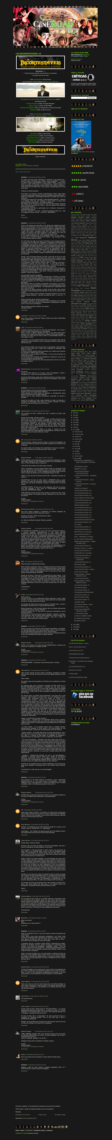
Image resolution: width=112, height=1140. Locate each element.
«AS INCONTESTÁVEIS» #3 (82, 562)
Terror (83, 398)
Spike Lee (81, 320)
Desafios (94, 373)
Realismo (73, 391)
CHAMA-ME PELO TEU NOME (80, 151)
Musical (86, 384)
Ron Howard (80, 315)
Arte (72, 360)
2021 (74, 412)
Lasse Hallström (86, 282)
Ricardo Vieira (25, 967)
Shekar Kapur (85, 319)
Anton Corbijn (93, 225)
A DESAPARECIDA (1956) (76, 654)
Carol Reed (89, 231)
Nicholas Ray (89, 297)
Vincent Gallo (93, 331)
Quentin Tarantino (87, 305)
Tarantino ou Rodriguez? (81, 488)
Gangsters (74, 379)
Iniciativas (36, 165)
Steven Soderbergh (75, 324)
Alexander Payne (88, 219)
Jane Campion (89, 265)
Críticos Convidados (90, 372)
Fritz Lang (87, 254)
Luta (84, 382)
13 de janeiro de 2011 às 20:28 (40, 411)
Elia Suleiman (78, 248)
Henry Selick (87, 261)
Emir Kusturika (86, 248)
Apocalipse (93, 358)
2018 (74, 417)
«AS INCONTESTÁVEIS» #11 (82, 517)
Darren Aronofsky (91, 240)
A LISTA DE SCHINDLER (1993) (78, 677)
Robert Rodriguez (83, 311)
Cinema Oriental (85, 368)
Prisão (95, 390)
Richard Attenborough (80, 306)
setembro (77, 439)
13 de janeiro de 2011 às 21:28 (44, 509)
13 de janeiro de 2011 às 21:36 (44, 528)
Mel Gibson (83, 290)
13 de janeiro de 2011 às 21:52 (37, 660)
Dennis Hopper (80, 245)
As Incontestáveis (27, 165)
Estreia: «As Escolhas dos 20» (77, 647)
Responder (24, 217)
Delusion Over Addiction (50, 81)
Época (92, 400)
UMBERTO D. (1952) (80, 469)
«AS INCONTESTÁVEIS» (81, 578)
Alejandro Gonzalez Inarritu (80, 217)
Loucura (80, 382)
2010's (79, 355)
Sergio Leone (92, 317)
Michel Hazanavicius (89, 294)
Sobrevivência (74, 396)
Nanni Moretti (74, 297)
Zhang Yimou (89, 337)
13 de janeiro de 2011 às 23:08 (40, 824)
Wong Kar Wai (91, 336)
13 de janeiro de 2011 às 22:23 (44, 792)
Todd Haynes (77, 330)
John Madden (86, 273)
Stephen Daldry (75, 322)
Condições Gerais (39, 1130)
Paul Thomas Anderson (80, 301)
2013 (74, 424)
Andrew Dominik (75, 222)
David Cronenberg (82, 242)
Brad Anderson (84, 229)
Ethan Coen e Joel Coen (79, 249)
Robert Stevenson (92, 311)
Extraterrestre (74, 377)
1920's (86, 351)
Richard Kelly (89, 306)
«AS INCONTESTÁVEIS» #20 (82, 490)
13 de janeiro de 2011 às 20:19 (40, 369)
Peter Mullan (90, 303)
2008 (74, 629)
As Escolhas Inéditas (80, 361)
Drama (83, 376)
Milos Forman (78, 295)
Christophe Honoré (76, 235)
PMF (22, 561)
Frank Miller (90, 252)
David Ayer (73, 242)
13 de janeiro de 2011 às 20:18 (34, 327)
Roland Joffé (89, 314)
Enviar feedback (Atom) (30, 1118)
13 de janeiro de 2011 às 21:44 (35, 594)
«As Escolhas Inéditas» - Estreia (83, 604)
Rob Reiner (78, 310)
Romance (88, 393)
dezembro (78, 431)
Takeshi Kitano (88, 325)
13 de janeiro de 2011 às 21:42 (34, 561)
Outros (80, 388)
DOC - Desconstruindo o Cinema (80, 373)
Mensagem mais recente (23, 1114)
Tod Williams (91, 328)
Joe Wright (91, 270)
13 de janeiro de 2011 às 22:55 (33, 810)
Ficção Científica (91, 377)
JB (22, 439)
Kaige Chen (85, 279)
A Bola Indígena (26, 896)
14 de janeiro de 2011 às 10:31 (39, 996)
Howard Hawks (81, 262)
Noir (77, 385)
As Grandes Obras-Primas (84, 363)
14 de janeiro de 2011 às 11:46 (35, 1054)
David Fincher (92, 242)
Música (91, 384)
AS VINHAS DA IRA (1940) (82, 618)
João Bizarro (25, 996)
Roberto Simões (26, 457)
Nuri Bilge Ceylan (89, 298)
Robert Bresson (93, 310)
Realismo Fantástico (82, 391)
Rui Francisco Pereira (28, 509)
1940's (94, 351)
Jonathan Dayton (87, 275)
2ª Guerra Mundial (89, 355)
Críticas (79, 372)
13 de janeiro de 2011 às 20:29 (33, 439)
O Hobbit (86, 385)
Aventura (94, 365)
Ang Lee (82, 223)
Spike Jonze (74, 320)
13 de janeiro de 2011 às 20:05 (37, 177)
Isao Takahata (79, 264)
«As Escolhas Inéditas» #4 (81, 590)
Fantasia (81, 377)
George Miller (84, 255)
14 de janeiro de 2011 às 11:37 (44, 1031)
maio (76, 448)
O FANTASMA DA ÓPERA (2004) (83, 592)
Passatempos (86, 388)
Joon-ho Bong (79, 276)
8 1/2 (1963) (77, 524)
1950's (73, 353)
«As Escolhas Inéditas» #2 (81, 599)
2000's (73, 355)
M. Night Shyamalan (82, 286)
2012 (74, 427)
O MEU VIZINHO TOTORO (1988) (84, 498)
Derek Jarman (87, 245)
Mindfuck (73, 384)
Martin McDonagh (84, 288)
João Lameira (25, 1006)
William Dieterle (81, 334)
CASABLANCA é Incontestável (83, 553)
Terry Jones (94, 327)
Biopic (74, 366)
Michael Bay (89, 290)
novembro (78, 434)
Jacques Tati (88, 264)
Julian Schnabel (83, 278)
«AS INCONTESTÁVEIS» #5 (82, 550)
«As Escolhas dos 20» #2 (76, 650)
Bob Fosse (77, 229)
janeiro (77, 458)
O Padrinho (92, 385)
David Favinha (25, 369)
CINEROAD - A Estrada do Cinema (32, 501)
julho (76, 444)
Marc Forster (93, 286)
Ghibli (81, 257)
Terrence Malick (79, 327)
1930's (90, 351)
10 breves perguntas (77, 351)
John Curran (89, 272)
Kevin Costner (79, 281)
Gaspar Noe (93, 254)
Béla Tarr (73, 231)
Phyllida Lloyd (77, 305)
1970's (83, 353)
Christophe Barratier (91, 234)
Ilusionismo (93, 381)
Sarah (23, 1054)
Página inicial (42, 1114)
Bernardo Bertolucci (82, 228)
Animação (86, 358)
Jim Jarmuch (78, 270)
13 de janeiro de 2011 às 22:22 (37, 777)
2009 (74, 627)
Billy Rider (24, 918)
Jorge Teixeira (25, 840)
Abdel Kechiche (83, 214)
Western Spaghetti (81, 400)
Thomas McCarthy (76, 328)
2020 (74, 415)
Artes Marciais (78, 360)
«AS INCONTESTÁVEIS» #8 (82, 529)
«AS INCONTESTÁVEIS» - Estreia (84, 569)
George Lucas (75, 255)
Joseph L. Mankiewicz (88, 276)
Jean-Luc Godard (85, 267)
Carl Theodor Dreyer (81, 231)
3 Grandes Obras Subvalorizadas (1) (79, 657)
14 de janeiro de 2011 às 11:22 (39, 1006)
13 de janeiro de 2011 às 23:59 (37, 918)
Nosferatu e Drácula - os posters (83, 548)
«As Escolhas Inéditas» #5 (81, 585)
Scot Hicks (79, 317)
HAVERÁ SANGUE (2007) (81, 505)
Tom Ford (84, 330)
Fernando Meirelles (86, 251)
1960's (78, 353)
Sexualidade (92, 395)
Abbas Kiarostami (75, 214)
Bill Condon (91, 228)
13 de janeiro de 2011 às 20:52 (44, 457)
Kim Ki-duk (85, 281)
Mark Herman (75, 288)
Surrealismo (93, 396)
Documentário (74, 376)
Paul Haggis (94, 299)
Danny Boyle (81, 240)
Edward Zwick (90, 246)
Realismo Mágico (92, 391)
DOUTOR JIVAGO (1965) (81, 597)
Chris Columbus (80, 234)
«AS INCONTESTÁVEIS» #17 (82, 500)
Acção (78, 358)
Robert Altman (85, 310)
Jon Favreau (79, 275)
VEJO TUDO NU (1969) (81, 572)
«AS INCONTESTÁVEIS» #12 (82, 515)
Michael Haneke (79, 292)
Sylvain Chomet (79, 325)
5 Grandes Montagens (80, 587)
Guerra (78, 381)
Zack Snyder (82, 337)
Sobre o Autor (20, 1130)
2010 (74, 624)
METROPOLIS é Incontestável (83, 532)
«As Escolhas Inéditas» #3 (81, 595)
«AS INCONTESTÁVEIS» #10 (82, 522)
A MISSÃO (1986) (79, 602)
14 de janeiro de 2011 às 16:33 (37, 1065)
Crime (73, 372)
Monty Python (86, 295)
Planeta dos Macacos (81, 390)
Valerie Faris (78, 331)
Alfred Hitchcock (80, 220)
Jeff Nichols (90, 268)
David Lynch (81, 243)
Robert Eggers (74, 311)
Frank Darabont (83, 252)
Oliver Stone (80, 299)
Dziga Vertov (82, 246)
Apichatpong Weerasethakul (78, 226)
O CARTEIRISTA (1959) (81, 613)
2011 (74, 429)
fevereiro (77, 456)
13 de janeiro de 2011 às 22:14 (40, 670)
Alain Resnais (81, 216)
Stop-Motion (87, 396)
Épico (88, 400)
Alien (82, 358)
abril (76, 451)
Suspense (74, 398)
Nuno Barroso (25, 670)
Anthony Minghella (81, 225)
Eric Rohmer (93, 248)
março (77, 453)
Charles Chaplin (88, 232)
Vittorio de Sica (75, 333)
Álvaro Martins (25, 981)
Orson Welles (87, 299)
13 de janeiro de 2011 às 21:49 (44, 642)
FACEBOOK (29, 1130)
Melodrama (93, 382)
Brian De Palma (92, 229)
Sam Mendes (89, 315)
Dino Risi (94, 245)
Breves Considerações (90, 366)
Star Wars (81, 396)
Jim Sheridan (84, 270)
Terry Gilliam (87, 327)
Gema (23, 594)
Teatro (79, 398)
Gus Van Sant (92, 259)
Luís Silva (24, 315)
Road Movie (80, 393)
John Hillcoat (78, 273)
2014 (74, 422)
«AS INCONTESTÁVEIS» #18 (82, 495)
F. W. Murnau (93, 249)
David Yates (89, 243)
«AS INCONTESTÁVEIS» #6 (82, 545)
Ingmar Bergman (90, 262)
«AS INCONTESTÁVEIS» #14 (82, 510)
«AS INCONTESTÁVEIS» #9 (82, 527)
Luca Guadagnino (80, 284)
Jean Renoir (78, 267)
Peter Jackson (83, 303)
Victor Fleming (85, 331)
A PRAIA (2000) (73, 673)
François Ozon (80, 254)
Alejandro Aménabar (91, 216)
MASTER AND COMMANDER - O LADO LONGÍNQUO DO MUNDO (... (84, 462)
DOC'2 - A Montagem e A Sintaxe (83, 536)
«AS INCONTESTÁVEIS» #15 (82, 507)
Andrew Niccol (82, 222)
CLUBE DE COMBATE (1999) (82, 616)
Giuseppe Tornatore (88, 257)
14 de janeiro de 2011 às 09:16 (40, 981)
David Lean (74, 243)
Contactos (49, 1130)
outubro (77, 436)
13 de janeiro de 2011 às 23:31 (40, 840)
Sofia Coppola (93, 319)
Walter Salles (82, 333)
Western (73, 400)
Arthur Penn (90, 226)
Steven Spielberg (86, 324)
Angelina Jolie (89, 223)
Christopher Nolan (88, 235)
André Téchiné (89, 222)
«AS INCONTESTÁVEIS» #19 (82, 493)
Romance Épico (81, 395)
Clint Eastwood (80, 238)
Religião (73, 393)
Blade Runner (80, 366)
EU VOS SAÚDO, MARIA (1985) (83, 539)
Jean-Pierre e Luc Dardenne (81, 268)
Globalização (86, 379)
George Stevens (75, 257)
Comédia (80, 369)
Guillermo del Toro (81, 259)
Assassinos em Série (85, 365)
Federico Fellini (75, 251)
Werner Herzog (90, 333)
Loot (22, 327)
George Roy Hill (92, 255)
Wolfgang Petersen (81, 336)
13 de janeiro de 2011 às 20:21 (37, 388)
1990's (94, 353)
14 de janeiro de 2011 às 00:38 (40, 967)
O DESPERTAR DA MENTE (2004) (84, 519)
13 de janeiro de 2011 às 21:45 (37, 626)
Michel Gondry (81, 294)
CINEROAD (19, 1133)
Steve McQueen (92, 322)
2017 (74, 420)
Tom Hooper (90, 330)
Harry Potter (86, 381)
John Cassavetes (82, 272)
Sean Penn (85, 317)
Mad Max (88, 382)
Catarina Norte (25, 411)
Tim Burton (84, 328)
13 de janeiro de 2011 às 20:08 (37, 315)
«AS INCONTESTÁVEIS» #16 (82, 502)
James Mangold (81, 265)
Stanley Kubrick (91, 320)
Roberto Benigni (87, 313)
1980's (89, 353)
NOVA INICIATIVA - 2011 (81, 607)
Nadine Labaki (93, 295)
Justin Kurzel (78, 279)
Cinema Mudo (75, 368)
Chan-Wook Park (80, 232)
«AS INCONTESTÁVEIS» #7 (82, 534)
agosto (77, 441)
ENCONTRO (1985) (80, 564)
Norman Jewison (81, 298)
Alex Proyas (79, 219)
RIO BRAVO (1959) (79, 620)
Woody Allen (74, 337)
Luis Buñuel (88, 284)
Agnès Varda (90, 214)
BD (72, 366)
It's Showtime (50, 116)
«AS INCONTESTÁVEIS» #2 (82, 567)
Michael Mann (88, 292)
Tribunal (94, 398)
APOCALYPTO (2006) (75, 670)
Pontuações (90, 390)
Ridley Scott (89, 308)
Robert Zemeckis (76, 313)
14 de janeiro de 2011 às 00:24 (37, 931)
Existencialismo (92, 376)
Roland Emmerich (81, 314)
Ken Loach (91, 279)
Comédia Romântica (90, 369)
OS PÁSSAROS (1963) (81, 466)
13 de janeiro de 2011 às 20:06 (37, 223)
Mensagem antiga (60, 1114)
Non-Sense (81, 385)
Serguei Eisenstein (75, 319)
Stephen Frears (83, 322)
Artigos (85, 360)
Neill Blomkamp (82, 297)
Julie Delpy (91, 278)
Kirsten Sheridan (92, 281)
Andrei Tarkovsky (91, 220)
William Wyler (89, 334)
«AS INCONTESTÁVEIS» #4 (28, 54)
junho (76, 446)
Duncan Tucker (75, 246)
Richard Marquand (80, 308)
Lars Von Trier (76, 282)
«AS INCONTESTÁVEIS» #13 (82, 512)
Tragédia (88, 398)
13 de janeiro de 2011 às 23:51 (41, 896)
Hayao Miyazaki (77, 261)
